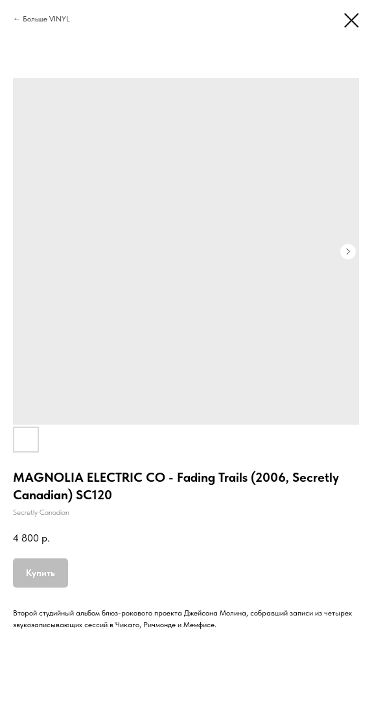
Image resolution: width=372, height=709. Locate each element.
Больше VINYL (46, 18)
